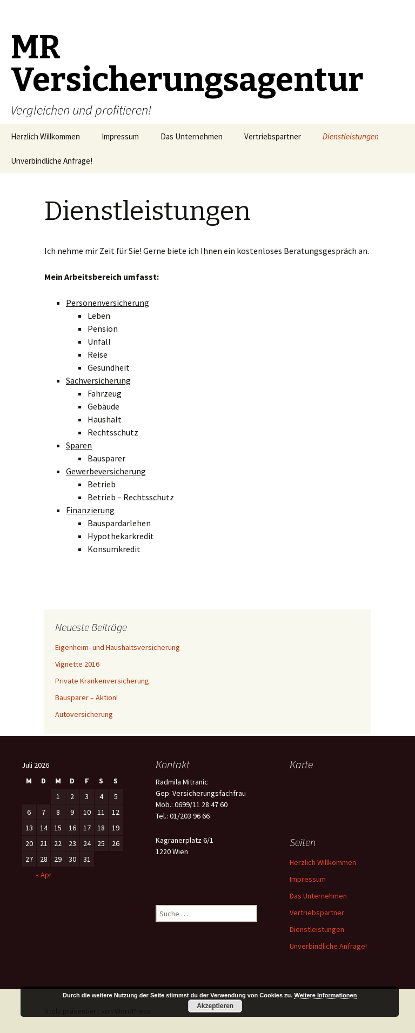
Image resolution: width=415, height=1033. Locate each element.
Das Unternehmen (191, 136)
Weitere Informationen (325, 995)
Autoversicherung (84, 714)
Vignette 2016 (77, 664)
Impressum (120, 136)
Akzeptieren (215, 1006)
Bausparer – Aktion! (86, 697)
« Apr (44, 875)
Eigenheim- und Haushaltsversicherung (117, 647)
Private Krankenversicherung (102, 681)
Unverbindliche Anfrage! (51, 161)
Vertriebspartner (272, 136)
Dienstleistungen (351, 136)
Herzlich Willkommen (45, 136)
